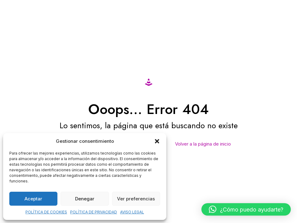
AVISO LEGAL (132, 212)
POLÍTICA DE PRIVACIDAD (93, 212)
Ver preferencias (136, 199)
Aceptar (33, 199)
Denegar (84, 199)
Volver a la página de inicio (203, 144)
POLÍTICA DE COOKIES (46, 212)
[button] (157, 141)
